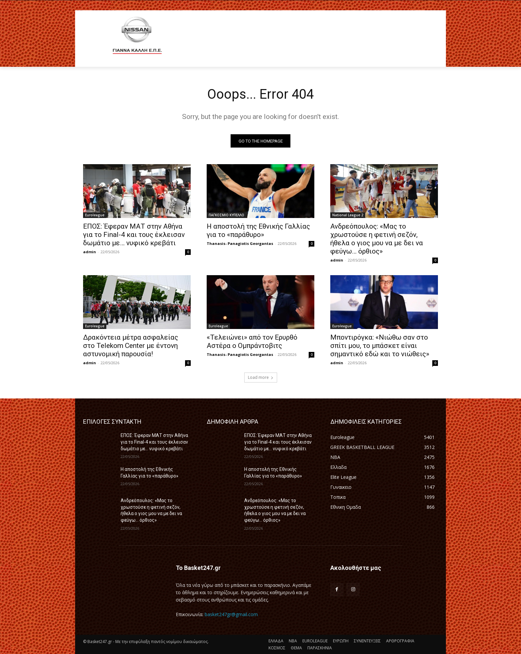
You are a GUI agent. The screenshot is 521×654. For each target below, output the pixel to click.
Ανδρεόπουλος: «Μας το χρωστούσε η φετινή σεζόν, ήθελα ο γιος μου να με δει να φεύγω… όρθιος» (376, 239)
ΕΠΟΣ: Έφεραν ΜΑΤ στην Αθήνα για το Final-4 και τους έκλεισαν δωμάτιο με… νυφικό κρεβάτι (134, 235)
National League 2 (347, 215)
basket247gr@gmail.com (231, 614)
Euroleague (94, 215)
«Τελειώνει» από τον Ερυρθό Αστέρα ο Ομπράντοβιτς (252, 342)
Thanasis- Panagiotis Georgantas (240, 243)
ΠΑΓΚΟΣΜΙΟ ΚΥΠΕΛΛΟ (226, 215)
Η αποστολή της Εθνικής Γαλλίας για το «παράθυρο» (258, 231)
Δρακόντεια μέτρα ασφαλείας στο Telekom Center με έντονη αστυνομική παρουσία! (130, 346)
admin (89, 252)
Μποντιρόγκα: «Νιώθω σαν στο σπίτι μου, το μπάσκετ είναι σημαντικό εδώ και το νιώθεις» (379, 346)
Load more (260, 378)
